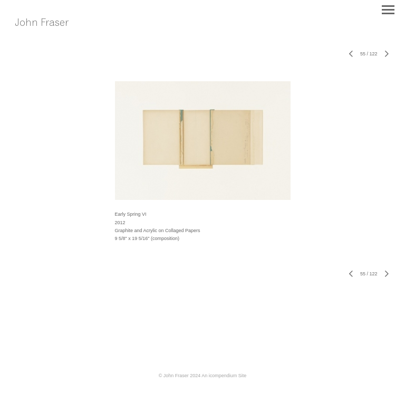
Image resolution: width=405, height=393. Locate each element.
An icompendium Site (223, 375)
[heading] (49, 34)
